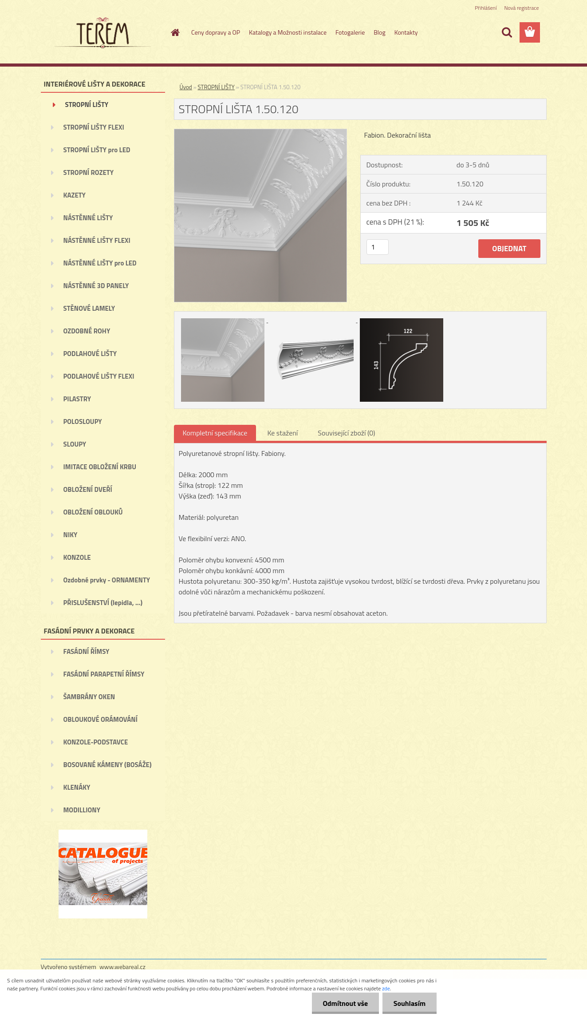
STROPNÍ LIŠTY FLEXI (93, 127)
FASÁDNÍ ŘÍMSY (86, 651)
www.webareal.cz (122, 966)
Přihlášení (485, 8)
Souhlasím (409, 1003)
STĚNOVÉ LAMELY (89, 308)
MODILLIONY (82, 810)
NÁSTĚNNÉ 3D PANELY (96, 286)
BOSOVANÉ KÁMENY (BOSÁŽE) (107, 765)
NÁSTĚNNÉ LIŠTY (88, 218)
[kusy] (377, 247)
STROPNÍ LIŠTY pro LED (96, 150)
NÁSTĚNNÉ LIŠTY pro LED (100, 263)
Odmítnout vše (345, 1003)
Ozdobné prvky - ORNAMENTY (106, 580)
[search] (506, 32)
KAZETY (74, 195)
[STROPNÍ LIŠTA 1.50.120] (260, 132)
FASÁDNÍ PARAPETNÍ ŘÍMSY (104, 674)
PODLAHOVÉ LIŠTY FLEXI (98, 376)
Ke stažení (282, 432)
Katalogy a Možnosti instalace (288, 32)
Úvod (186, 87)
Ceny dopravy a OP (215, 32)
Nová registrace (521, 8)
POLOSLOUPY (82, 421)
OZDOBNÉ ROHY (86, 331)
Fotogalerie (350, 32)
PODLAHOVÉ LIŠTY (90, 353)
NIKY (70, 535)
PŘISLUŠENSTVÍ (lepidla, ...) (103, 603)
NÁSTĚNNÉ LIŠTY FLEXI (96, 240)
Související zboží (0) (346, 432)
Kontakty (406, 32)
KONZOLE (77, 557)
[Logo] (102, 33)
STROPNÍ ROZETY (88, 172)
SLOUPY (75, 444)
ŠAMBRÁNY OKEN (89, 697)
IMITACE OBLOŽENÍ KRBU (100, 467)
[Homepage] (174, 32)
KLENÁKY (77, 787)
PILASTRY (77, 399)
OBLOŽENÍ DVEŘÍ (87, 489)
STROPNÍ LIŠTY (87, 104)
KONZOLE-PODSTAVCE (95, 742)
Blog (379, 32)
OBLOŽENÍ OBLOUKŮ (93, 512)
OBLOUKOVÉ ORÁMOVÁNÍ (100, 719)
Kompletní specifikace (215, 432)
